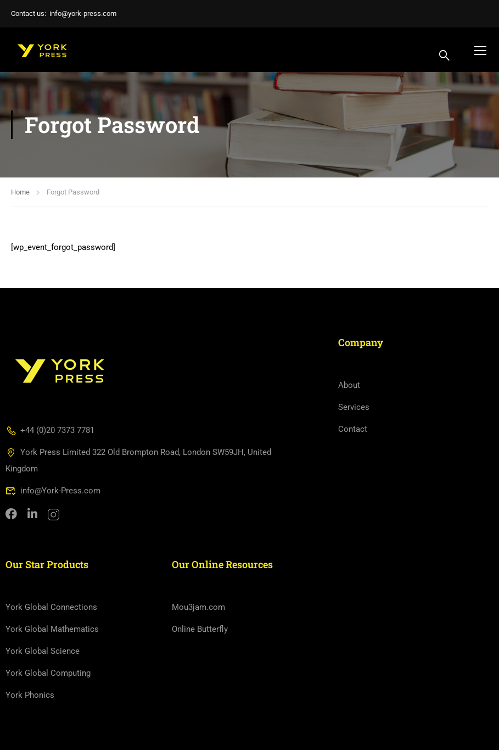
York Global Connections (51, 607)
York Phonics (29, 695)
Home (20, 192)
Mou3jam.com (198, 607)
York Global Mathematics (52, 629)
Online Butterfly (200, 629)
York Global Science (42, 651)
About (349, 385)
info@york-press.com (82, 13)
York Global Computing (48, 673)
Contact (352, 429)
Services (353, 407)
